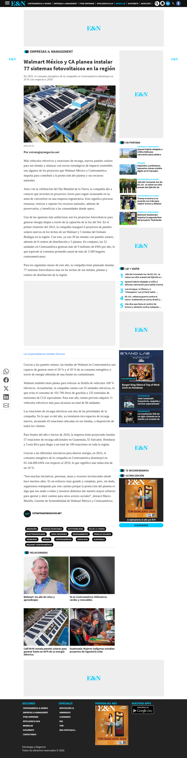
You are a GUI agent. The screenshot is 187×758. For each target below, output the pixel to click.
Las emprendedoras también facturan (44, 354)
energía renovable (52, 529)
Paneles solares (102, 534)
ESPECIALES (66, 703)
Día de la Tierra (97, 529)
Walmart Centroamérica (39, 544)
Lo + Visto (132, 268)
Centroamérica (63, 539)
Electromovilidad (36, 534)
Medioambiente (80, 534)
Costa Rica (82, 539)
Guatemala (99, 539)
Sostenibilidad (75, 529)
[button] (6, 371)
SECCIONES (28, 703)
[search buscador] (157, 3)
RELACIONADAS (39, 552)
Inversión (32, 529)
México (46, 539)
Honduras (32, 539)
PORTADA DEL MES (106, 703)
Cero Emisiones (59, 534)
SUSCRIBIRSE (141, 525)
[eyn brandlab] (135, 354)
